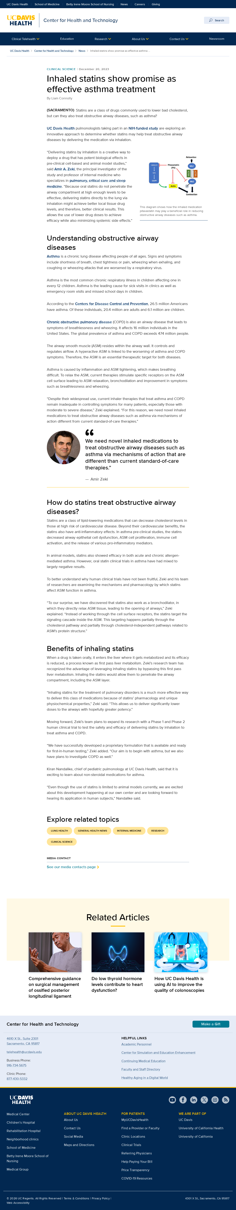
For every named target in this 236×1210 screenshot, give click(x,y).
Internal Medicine (129, 831)
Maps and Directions (79, 1144)
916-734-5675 (16, 1065)
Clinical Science (61, 69)
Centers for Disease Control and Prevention (111, 303)
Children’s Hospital (21, 1122)
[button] (25, 38)
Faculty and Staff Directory (140, 1069)
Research (101, 39)
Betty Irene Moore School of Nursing (90, 4)
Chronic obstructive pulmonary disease (79, 322)
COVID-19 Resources (136, 1178)
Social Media (73, 1136)
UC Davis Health (17, 4)
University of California (196, 1136)
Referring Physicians (136, 1153)
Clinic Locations (133, 1136)
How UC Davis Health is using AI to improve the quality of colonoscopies (179, 984)
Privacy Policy (101, 1198)
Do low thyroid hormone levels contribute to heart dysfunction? (117, 984)
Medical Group (17, 1169)
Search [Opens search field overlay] (216, 20)
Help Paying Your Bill (136, 1161)
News (124, 4)
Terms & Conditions (76, 1198)
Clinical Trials (131, 1144)
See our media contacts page (71, 866)
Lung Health (59, 831)
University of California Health (201, 1128)
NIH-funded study (143, 128)
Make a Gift (211, 1024)
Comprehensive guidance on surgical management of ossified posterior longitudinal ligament (55, 987)
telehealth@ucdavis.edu (24, 1052)
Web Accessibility (18, 1203)
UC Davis (185, 1119)
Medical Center (18, 1114)
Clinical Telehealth (24, 39)
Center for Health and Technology (54, 51)
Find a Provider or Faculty (140, 1128)
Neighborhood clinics (22, 1139)
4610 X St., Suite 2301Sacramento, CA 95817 (23, 1041)
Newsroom (216, 38)
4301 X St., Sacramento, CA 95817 (207, 1198)
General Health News (92, 831)
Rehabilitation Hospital (24, 1130)
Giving (156, 4)
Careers (140, 4)
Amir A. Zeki (64, 169)
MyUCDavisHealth (134, 1119)
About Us (138, 39)
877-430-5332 (17, 1078)
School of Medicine (47, 4)
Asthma (53, 256)
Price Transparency (135, 1170)
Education (67, 38)
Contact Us (177, 39)
